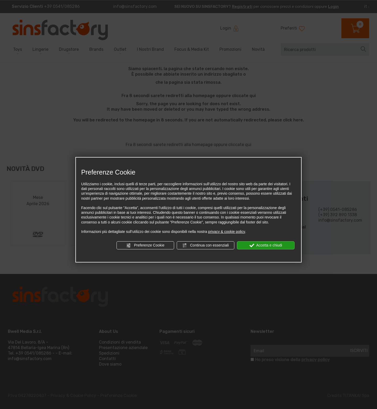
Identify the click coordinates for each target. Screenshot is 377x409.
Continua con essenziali (205, 245)
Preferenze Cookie (145, 245)
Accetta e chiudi (266, 245)
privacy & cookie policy (226, 231)
